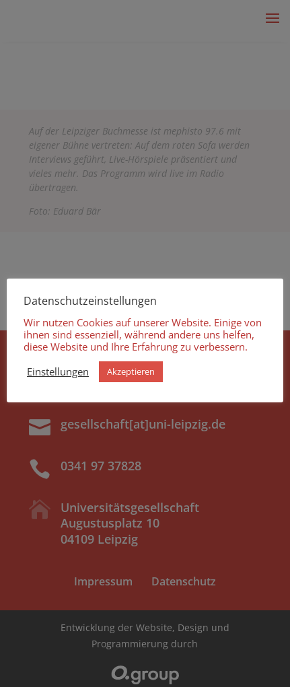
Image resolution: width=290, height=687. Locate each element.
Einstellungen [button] (58, 371)
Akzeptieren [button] (131, 371)
